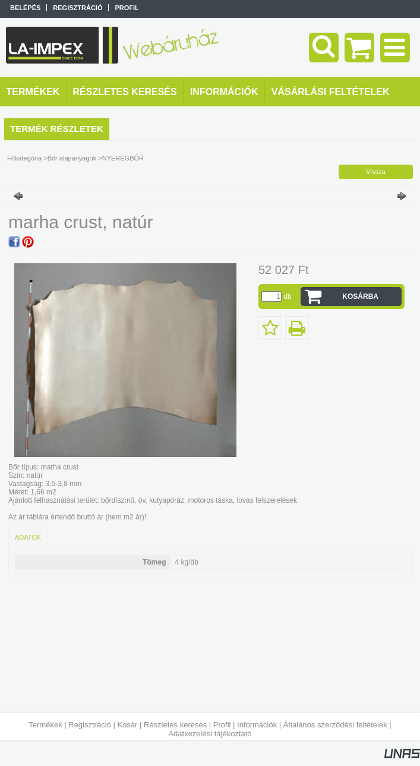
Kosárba (360, 296)
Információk (257, 724)
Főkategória (24, 158)
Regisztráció (89, 724)
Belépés (25, 7)
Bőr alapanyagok (72, 158)
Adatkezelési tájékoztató (209, 733)
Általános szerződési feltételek (335, 724)
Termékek (45, 724)
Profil (222, 724)
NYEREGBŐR (123, 158)
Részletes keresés (175, 724)
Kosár (127, 724)
